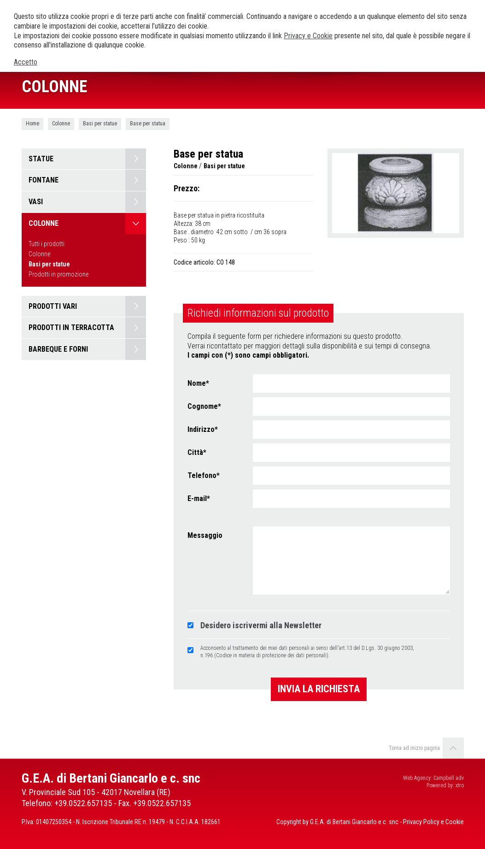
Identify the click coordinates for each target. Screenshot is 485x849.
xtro (460, 785)
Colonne (61, 123)
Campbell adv (448, 778)
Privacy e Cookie (308, 35)
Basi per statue (100, 123)
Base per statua (147, 123)
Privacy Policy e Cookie (433, 821)
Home (32, 123)
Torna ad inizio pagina (426, 748)
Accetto (25, 62)
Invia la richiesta (319, 689)
